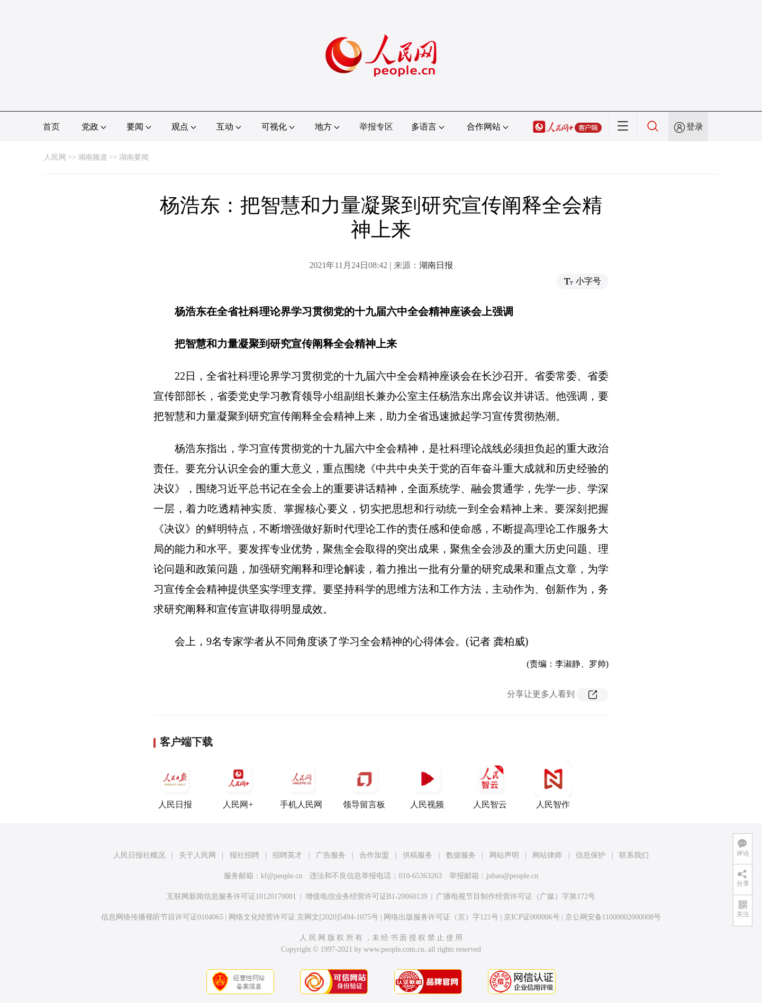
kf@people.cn (282, 876)
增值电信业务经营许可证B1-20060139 (366, 896)
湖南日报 (436, 265)
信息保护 (590, 855)
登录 (694, 126)
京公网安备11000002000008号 (613, 917)
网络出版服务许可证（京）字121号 (441, 917)
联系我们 (634, 855)
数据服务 (461, 855)
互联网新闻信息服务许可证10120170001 (231, 896)
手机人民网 (301, 784)
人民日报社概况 (139, 855)
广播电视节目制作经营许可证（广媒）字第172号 (515, 896)
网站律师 (547, 855)
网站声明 (504, 855)
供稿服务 (417, 855)
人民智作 (553, 784)
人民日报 (175, 784)
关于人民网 (197, 855)
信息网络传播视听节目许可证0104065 (162, 917)
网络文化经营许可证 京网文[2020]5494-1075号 (304, 917)
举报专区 (376, 126)
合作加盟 (374, 855)
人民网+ (238, 784)
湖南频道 (92, 157)
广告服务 (331, 855)
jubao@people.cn (512, 876)
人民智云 (490, 784)
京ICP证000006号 (532, 917)
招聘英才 (287, 855)
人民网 (55, 157)
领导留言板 (364, 784)
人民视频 (427, 784)
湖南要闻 (134, 157)
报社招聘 (244, 855)
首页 (51, 126)
